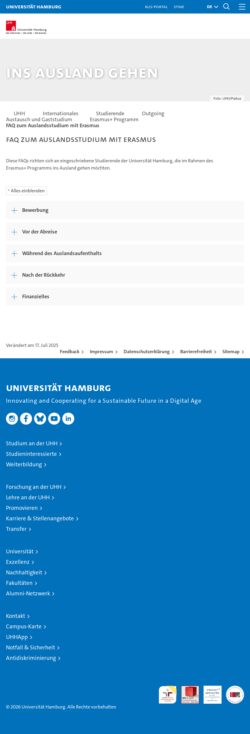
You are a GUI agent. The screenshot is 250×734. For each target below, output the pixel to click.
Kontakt (15, 616)
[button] (211, 7)
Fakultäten (19, 583)
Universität (20, 551)
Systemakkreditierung (235, 689)
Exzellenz (18, 562)
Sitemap (231, 351)
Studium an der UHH (31, 443)
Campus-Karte (24, 626)
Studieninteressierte (31, 454)
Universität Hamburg (33, 6)
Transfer (16, 529)
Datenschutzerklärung (147, 351)
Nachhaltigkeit (24, 572)
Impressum (101, 351)
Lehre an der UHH (28, 497)
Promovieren (22, 508)
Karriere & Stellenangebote (40, 518)
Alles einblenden (28, 191)
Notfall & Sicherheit (30, 647)
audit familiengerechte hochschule (168, 695)
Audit (187, 689)
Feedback (69, 351)
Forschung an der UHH (33, 487)
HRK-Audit (209, 692)
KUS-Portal (156, 6)
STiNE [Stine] (179, 6)
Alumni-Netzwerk (28, 593)
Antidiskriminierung (31, 658)
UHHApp (17, 637)
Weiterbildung (24, 464)
